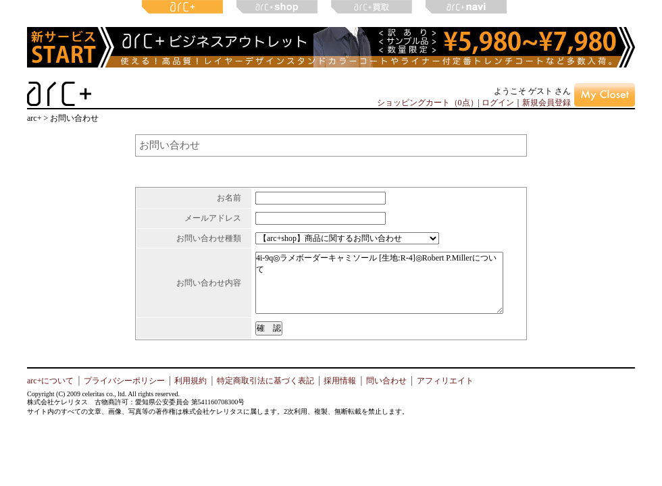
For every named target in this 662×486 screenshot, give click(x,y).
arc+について (50, 380)
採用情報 (340, 380)
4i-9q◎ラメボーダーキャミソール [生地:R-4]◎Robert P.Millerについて (379, 283)
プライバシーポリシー (124, 380)
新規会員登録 (546, 102)
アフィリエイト (445, 380)
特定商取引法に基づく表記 (265, 380)
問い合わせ (386, 380)
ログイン (498, 102)
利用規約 (190, 380)
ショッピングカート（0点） (427, 102)
